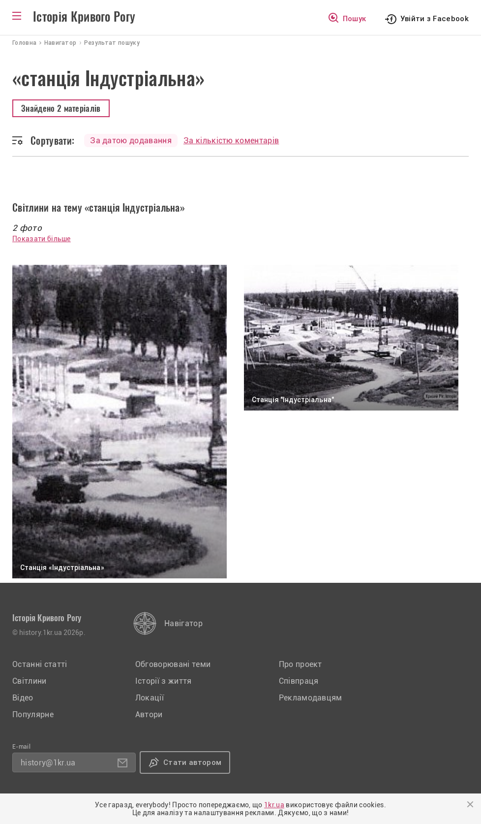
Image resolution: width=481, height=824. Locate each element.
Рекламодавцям (310, 697)
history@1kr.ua (48, 762)
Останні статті (39, 664)
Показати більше (41, 239)
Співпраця (299, 681)
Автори (149, 714)
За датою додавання (131, 140)
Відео (22, 697)
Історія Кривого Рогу (84, 16)
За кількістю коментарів (231, 140)
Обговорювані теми (172, 664)
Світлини (29, 681)
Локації (149, 697)
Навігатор (183, 623)
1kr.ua (274, 805)
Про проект (300, 664)
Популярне (33, 714)
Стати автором (192, 762)
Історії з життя (163, 681)
